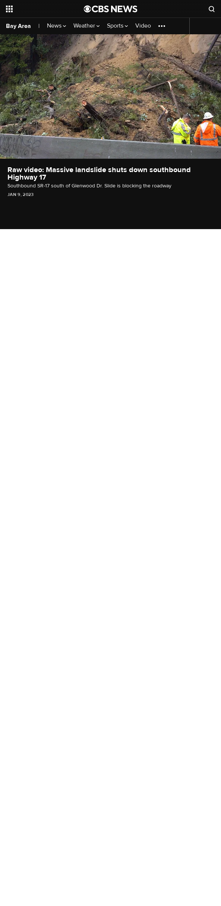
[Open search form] (211, 9)
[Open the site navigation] (41, 9)
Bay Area (18, 26)
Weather (86, 25)
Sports (117, 25)
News (56, 25)
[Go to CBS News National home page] (111, 9)
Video (143, 25)
